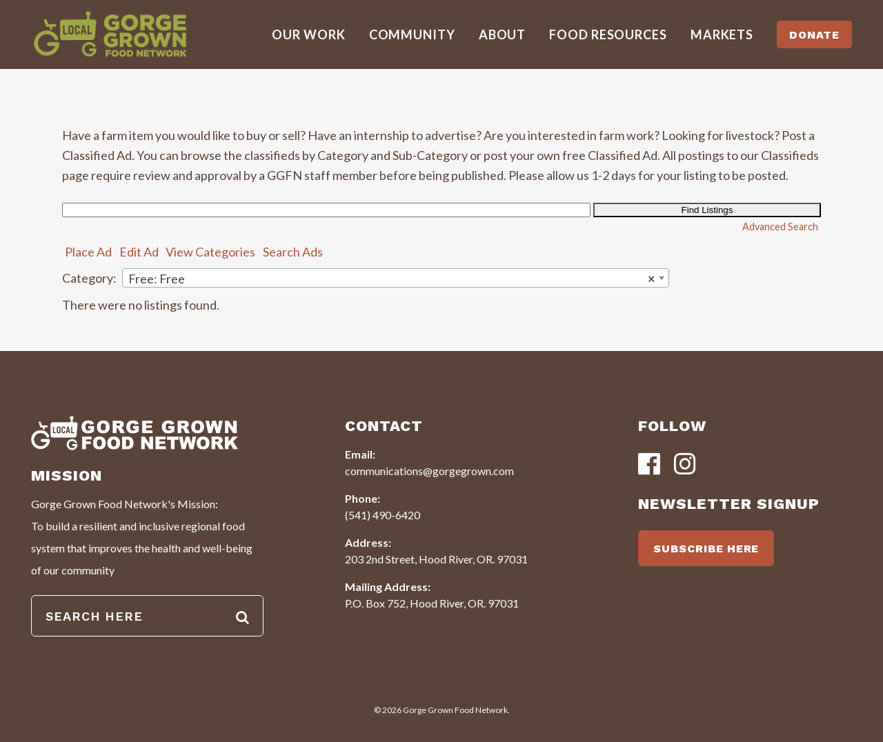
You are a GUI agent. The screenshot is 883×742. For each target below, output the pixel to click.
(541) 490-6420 (382, 514)
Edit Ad (139, 251)
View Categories (210, 251)
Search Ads (293, 251)
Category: (89, 277)
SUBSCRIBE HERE (706, 548)
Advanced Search (780, 226)
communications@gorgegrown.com (429, 470)
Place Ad (88, 251)
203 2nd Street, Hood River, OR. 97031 (436, 558)
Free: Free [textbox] (391, 278)
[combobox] (395, 278)
